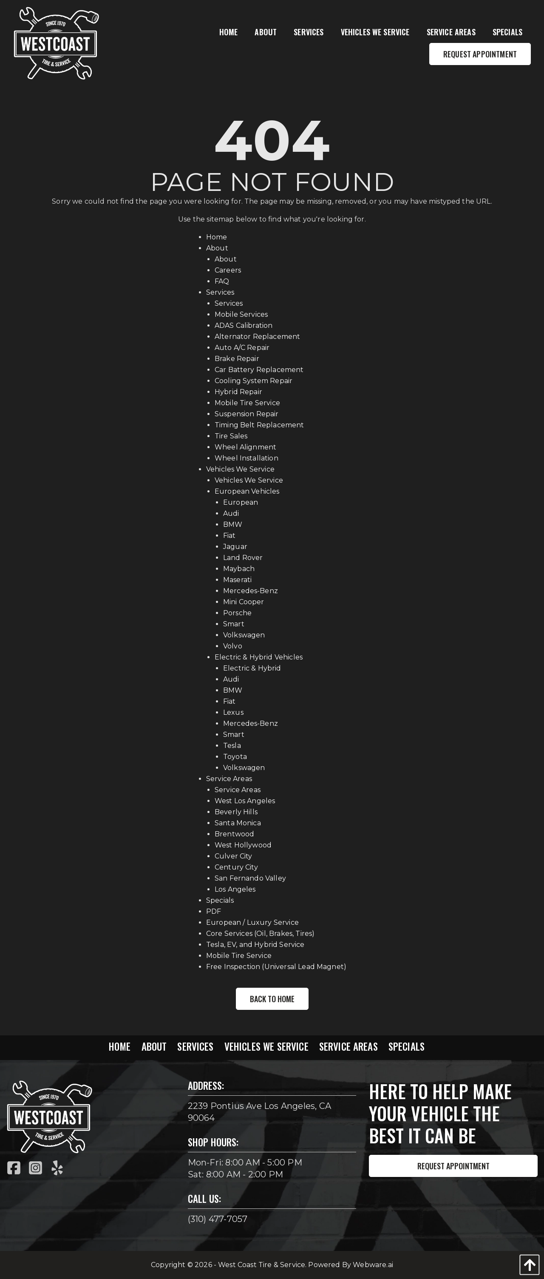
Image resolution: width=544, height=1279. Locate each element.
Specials (220, 900)
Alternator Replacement (257, 337)
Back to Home (272, 998)
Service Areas (229, 779)
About (217, 248)
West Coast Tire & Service (261, 1265)
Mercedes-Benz (250, 591)
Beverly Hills (236, 812)
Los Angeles (235, 889)
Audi (231, 513)
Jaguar (235, 547)
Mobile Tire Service (247, 403)
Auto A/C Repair (242, 348)
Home (216, 237)
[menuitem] (228, 32)
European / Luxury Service (252, 922)
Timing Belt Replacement (259, 425)
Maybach (239, 569)
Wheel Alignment (245, 447)
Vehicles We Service (240, 469)
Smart (233, 624)
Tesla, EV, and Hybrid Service (255, 945)
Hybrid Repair (238, 392)
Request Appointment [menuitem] (480, 54)
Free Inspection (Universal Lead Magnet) (276, 967)
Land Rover (243, 558)
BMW (232, 524)
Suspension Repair (247, 414)
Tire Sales (231, 436)
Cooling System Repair (253, 381)
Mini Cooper (243, 602)
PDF (213, 911)
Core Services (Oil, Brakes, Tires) (260, 933)
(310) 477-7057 (218, 1219)
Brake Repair (237, 359)
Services (220, 292)
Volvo (232, 646)
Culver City (233, 856)
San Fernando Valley (250, 878)
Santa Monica (238, 823)
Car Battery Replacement (259, 370)
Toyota (235, 757)
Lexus (233, 712)
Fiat (229, 535)
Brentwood (234, 834)
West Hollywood (243, 845)
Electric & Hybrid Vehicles (259, 657)
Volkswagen (244, 635)
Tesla (232, 746)
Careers (228, 270)
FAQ (222, 281)
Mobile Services (241, 314)
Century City (236, 867)
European (240, 502)
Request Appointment (453, 1165)
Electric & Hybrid (252, 668)
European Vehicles (247, 491)
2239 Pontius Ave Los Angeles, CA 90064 (259, 1112)
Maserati (237, 580)
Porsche (237, 613)
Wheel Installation (246, 458)
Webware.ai (373, 1265)
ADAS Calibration (244, 325)
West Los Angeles (245, 801)
